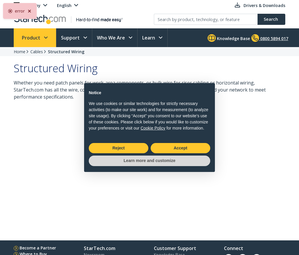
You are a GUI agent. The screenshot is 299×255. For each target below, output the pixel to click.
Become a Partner (38, 248)
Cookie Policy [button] (152, 128)
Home (19, 51)
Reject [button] (118, 148)
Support (71, 38)
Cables (36, 51)
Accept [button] (180, 148)
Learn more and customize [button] (149, 160)
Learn (149, 38)
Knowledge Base (229, 38)
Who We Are (111, 38)
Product (31, 38)
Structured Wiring (66, 51)
